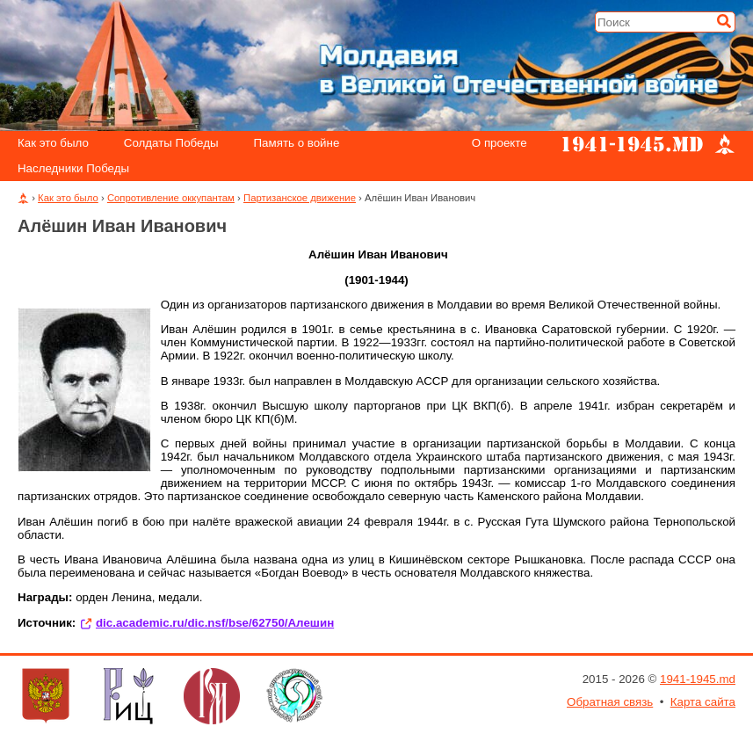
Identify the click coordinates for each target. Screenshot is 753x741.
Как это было (53, 143)
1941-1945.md (697, 679)
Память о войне (297, 143)
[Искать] (724, 21)
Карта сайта (702, 701)
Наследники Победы (73, 168)
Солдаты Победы (171, 143)
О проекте (499, 143)
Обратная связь (610, 701)
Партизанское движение (299, 198)
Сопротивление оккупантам (171, 198)
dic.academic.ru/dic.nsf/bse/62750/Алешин (215, 622)
